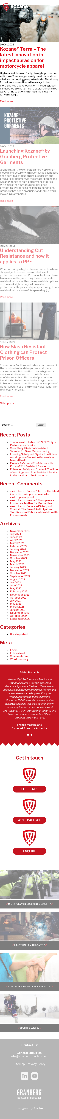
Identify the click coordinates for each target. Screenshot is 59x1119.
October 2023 (18, 558)
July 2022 (15, 582)
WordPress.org (19, 659)
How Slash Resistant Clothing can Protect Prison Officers (23, 352)
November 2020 (20, 612)
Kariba (38, 1108)
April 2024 (16, 540)
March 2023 (17, 564)
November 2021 (19, 594)
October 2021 (18, 597)
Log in (13, 650)
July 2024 (15, 534)
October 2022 (18, 573)
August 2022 (17, 579)
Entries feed (17, 653)
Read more (6, 101)
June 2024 (16, 537)
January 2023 (18, 567)
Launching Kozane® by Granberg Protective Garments (25, 156)
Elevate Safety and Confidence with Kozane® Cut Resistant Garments (31, 465)
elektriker (16, 491)
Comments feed (19, 656)
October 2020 (18, 615)
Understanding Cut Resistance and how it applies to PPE (24, 255)
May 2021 (15, 603)
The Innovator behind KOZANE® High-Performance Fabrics (33, 444)
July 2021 (15, 600)
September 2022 (20, 576)
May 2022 (15, 588)
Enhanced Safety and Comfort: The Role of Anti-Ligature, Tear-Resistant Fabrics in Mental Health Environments (34, 472)
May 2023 (16, 561)
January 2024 (18, 549)
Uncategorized (19, 634)
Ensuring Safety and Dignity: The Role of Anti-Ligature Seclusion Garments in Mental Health (34, 457)
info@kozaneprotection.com (29, 1056)
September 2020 (20, 618)
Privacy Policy (36, 1064)
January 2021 (17, 609)
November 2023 (20, 555)
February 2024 (19, 546)
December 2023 (19, 552)
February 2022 (18, 591)
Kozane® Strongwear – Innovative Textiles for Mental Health (32, 502)
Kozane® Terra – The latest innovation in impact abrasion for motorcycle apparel (23, 57)
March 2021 (17, 606)
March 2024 (17, 543)
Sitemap (19, 1064)
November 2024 (20, 531)
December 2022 (19, 570)
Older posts (7, 403)
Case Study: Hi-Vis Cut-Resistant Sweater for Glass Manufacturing (30, 450)
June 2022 (16, 585)
